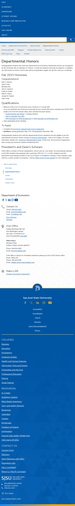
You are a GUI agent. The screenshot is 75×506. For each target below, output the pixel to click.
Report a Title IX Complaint (14, 471)
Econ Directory (11, 217)
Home (4, 46)
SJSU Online (7, 30)
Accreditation (37, 313)
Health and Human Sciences (14, 361)
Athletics (6, 26)
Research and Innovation (14, 21)
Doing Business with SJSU (13, 458)
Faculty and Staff (8, 50)
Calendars (6, 414)
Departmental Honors (51, 46)
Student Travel (9, 183)
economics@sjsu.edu (18, 212)
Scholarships (9, 179)
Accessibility (37, 309)
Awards (7, 175)
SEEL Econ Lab (7, 54)
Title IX (37, 318)
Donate (26, 54)
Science (5, 378)
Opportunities (35, 46)
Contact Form (8, 450)
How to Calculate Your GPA (14, 116)
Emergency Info (8, 463)
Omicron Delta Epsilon (39, 138)
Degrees (21, 50)
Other (18, 54)
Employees (6, 422)
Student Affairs (9, 16)
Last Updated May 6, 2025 (11, 499)
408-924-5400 (16, 209)
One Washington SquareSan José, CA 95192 (13, 484)
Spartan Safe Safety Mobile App (16, 435)
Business (5, 344)
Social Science (8, 382)
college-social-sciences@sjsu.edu (22, 262)
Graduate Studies (9, 357)
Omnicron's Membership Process (30, 140)
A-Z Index (6, 393)
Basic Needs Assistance (12, 401)
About (5, 35)
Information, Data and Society (15, 365)
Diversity (37, 322)
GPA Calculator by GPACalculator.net (18, 119)
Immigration (7, 431)
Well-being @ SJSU (10, 440)
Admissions (7, 12)
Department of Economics (18, 46)
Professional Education (12, 374)
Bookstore (6, 410)
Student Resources (34, 50)
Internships (8, 168)
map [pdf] (23, 236)
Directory (6, 454)
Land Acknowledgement (38, 326)
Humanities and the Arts (12, 369)
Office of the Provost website (45, 158)
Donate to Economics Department (18, 274)
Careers (5, 418)
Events (61, 50)
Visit (4, 2)
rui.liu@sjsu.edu (16, 214)
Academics (6, 7)
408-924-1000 (9, 488)
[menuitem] (8, 50)
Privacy (37, 330)
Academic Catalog (10, 397)
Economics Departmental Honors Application (28, 129)
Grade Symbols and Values (14, 114)
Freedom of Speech (10, 427)
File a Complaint (9, 467)
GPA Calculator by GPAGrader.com (46, 119)
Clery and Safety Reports (13, 405)
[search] (29, 39)
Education (6, 348)
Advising (9, 220)
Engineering (7, 352)
